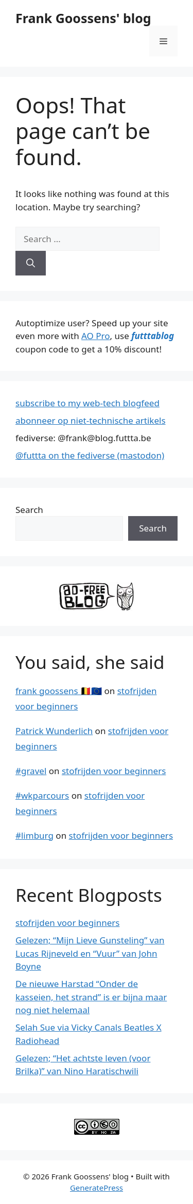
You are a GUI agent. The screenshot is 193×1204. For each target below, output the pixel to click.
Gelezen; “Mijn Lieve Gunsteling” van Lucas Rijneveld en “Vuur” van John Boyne (89, 953)
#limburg (34, 835)
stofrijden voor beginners (114, 771)
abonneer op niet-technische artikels (90, 420)
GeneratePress (96, 1187)
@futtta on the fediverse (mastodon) (89, 455)
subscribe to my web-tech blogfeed (87, 403)
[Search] (30, 263)
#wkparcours (42, 795)
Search (29, 510)
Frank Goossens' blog (83, 18)
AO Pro (95, 336)
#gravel (30, 771)
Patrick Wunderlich (54, 731)
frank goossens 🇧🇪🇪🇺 (58, 691)
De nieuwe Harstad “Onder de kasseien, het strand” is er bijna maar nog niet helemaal (91, 997)
